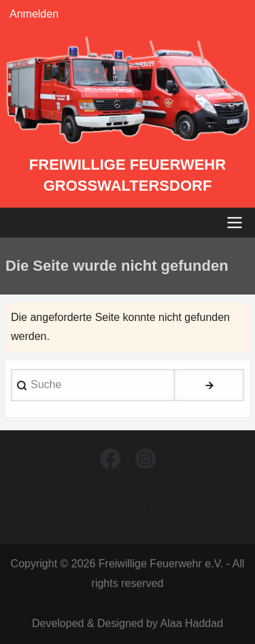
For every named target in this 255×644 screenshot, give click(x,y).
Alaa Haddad (192, 623)
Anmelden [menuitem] (34, 14)
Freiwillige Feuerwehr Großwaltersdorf (127, 175)
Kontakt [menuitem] (127, 506)
